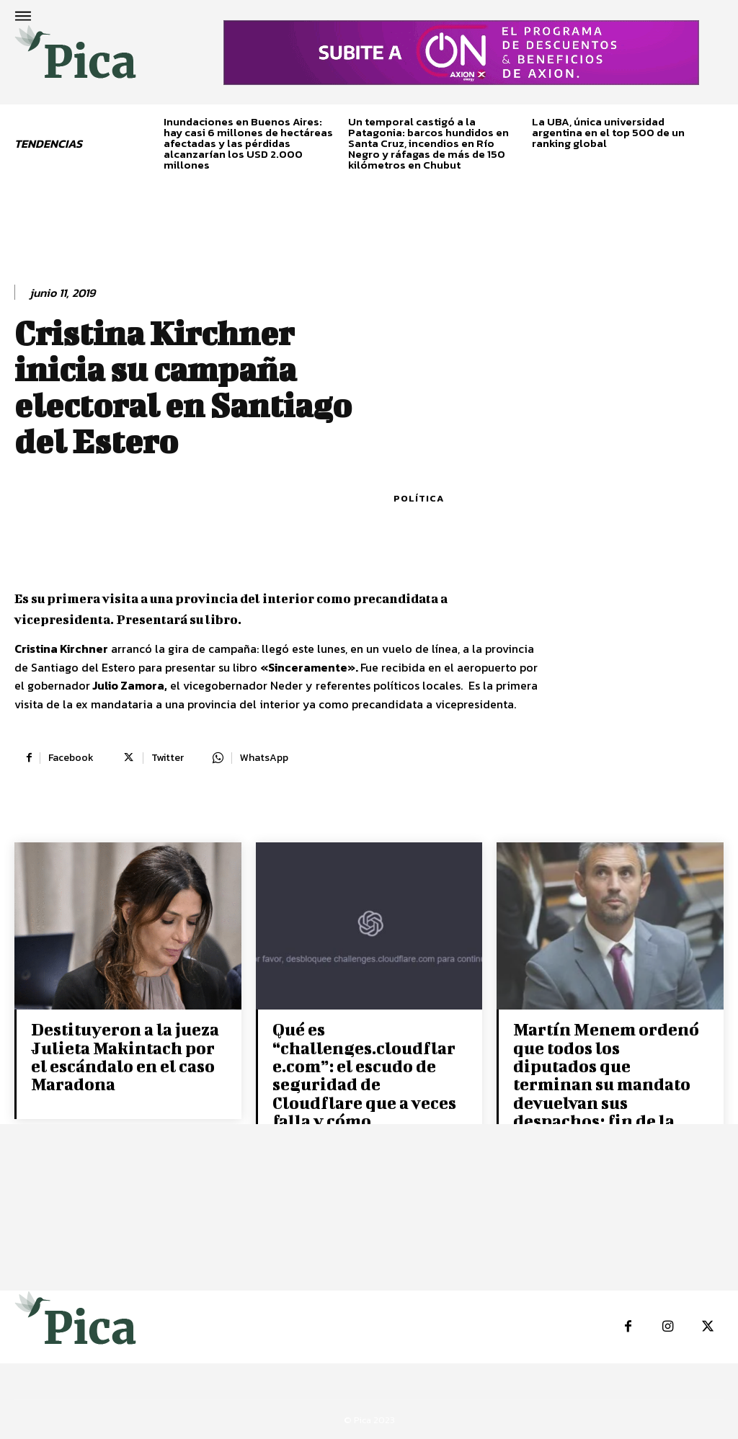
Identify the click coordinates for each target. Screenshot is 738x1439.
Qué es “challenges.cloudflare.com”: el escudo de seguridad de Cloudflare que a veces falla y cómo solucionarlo (366, 1083)
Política (418, 498)
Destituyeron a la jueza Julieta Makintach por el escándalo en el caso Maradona (123, 1056)
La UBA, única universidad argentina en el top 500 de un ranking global (608, 132)
